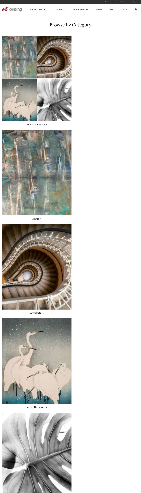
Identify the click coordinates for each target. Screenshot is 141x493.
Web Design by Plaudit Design (129, 485)
